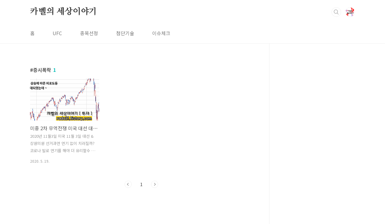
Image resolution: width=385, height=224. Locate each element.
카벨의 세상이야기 (63, 12)
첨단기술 (125, 33)
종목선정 (89, 33)
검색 (336, 12)
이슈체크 (161, 33)
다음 (154, 184)
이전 (128, 184)
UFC (57, 33)
